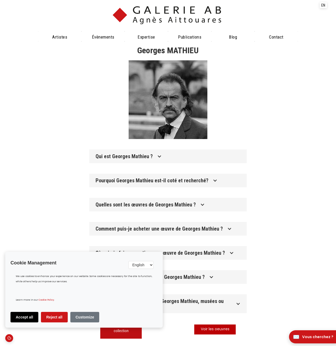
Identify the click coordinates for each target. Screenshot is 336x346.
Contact (276, 37)
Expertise (146, 37)
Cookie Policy (46, 300)
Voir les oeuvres (215, 329)
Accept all (24, 317)
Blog (233, 37)
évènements (103, 37)
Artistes (59, 37)
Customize (85, 317)
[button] (168, 156)
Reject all (54, 317)
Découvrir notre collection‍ (121, 328)
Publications (189, 37)
